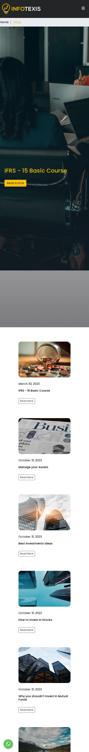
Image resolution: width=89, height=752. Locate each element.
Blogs (17, 22)
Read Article (15, 183)
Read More (26, 401)
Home (4, 22)
